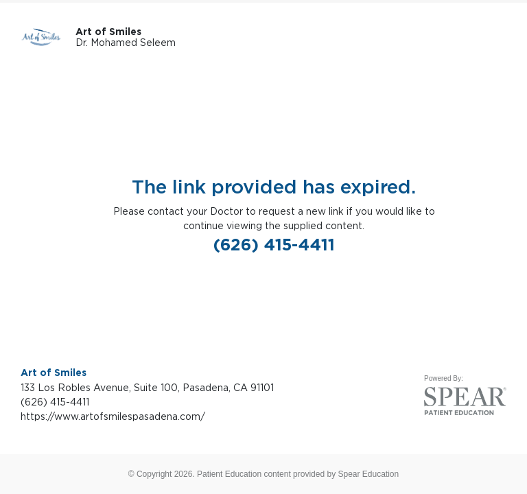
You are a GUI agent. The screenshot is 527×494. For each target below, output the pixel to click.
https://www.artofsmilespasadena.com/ (113, 416)
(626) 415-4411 (274, 244)
